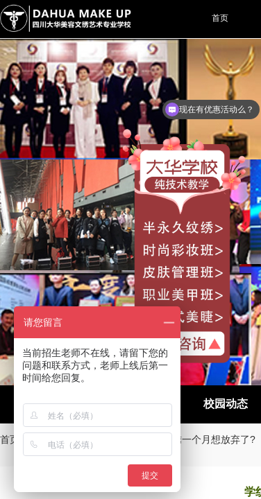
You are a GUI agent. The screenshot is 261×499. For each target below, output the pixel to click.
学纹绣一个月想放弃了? (204, 439)
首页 (9, 439)
